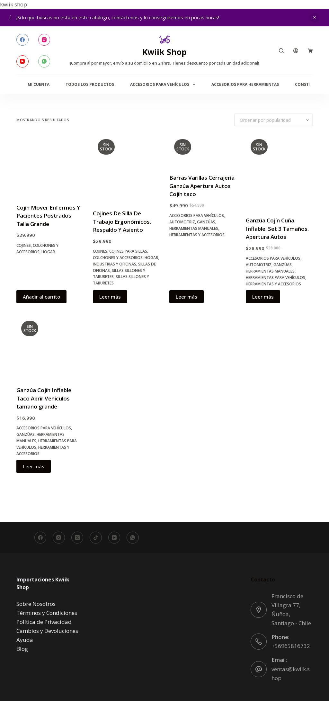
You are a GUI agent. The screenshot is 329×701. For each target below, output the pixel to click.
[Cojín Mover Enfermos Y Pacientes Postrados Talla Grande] (49, 164)
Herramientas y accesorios (197, 235)
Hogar (48, 252)
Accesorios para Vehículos (164, 84)
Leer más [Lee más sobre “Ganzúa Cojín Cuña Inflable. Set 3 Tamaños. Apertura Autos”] (263, 296)
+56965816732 (290, 646)
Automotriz (182, 222)
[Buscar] (281, 50)
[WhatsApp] (44, 61)
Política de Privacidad (44, 621)
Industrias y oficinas (114, 264)
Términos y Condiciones (46, 612)
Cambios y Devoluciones (47, 630)
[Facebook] (22, 40)
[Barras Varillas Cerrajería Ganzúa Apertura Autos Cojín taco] (202, 150)
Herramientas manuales (193, 228)
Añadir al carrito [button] (41, 296)
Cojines (23, 245)
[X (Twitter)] (77, 538)
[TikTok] (96, 538)
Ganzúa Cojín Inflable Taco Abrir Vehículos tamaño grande (43, 398)
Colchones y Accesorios (118, 257)
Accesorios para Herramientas (245, 84)
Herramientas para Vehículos (275, 277)
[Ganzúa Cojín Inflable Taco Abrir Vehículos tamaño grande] (49, 347)
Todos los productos (90, 84)
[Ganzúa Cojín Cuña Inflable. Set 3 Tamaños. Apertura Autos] (279, 171)
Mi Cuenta (38, 84)
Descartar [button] (314, 17)
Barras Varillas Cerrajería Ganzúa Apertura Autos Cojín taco (202, 186)
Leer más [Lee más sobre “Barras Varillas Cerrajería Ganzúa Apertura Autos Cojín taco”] (186, 296)
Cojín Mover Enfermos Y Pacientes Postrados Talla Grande (48, 216)
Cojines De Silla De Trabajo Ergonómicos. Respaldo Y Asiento (122, 221)
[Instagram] (44, 40)
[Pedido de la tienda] (273, 119)
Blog (22, 648)
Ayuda (24, 639)
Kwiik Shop (164, 51)
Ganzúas (206, 222)
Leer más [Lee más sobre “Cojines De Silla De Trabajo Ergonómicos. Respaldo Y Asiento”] (110, 296)
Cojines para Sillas (128, 251)
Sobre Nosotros (36, 603)
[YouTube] (22, 61)
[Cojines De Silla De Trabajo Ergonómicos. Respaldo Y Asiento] (126, 167)
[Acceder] (295, 50)
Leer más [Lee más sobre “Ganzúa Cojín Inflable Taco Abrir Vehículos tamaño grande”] (33, 466)
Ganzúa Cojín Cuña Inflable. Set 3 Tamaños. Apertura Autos (277, 228)
